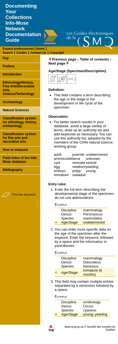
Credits (21, 52)
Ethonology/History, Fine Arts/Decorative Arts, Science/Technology (18, 88)
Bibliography (13, 170)
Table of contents (94, 59)
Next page (58, 63)
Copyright (57, 52)
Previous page (62, 59)
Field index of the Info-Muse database (20, 160)
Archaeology (13, 102)
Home (40, 48)
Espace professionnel (18, 48)
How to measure (15, 150)
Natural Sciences (16, 110)
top (51, 328)
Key (6, 58)
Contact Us (38, 52)
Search (8, 52)
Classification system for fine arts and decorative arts (19, 138)
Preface (8, 66)
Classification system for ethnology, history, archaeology (20, 122)
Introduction (12, 74)
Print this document (24, 194)
